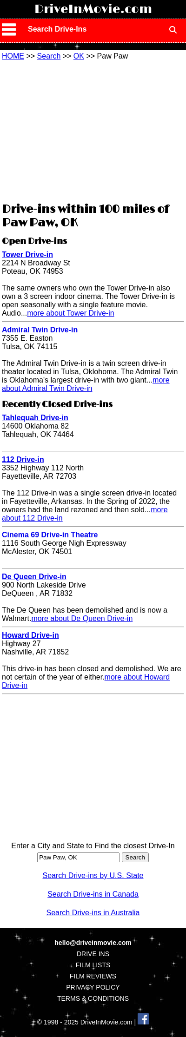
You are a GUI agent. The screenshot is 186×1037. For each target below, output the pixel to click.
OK (78, 56)
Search (49, 56)
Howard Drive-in (30, 635)
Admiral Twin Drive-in (40, 330)
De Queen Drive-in (34, 577)
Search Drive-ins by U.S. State (93, 875)
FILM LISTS (93, 965)
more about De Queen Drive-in (82, 618)
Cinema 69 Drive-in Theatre (50, 535)
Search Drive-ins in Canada (93, 894)
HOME (13, 56)
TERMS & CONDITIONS (93, 998)
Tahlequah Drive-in (35, 418)
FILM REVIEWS (93, 976)
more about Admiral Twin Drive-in (86, 384)
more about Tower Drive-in (70, 313)
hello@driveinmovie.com (92, 942)
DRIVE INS (93, 954)
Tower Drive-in (27, 254)
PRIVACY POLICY (93, 987)
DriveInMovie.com (93, 9)
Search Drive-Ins (57, 29)
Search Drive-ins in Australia (93, 913)
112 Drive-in (23, 459)
